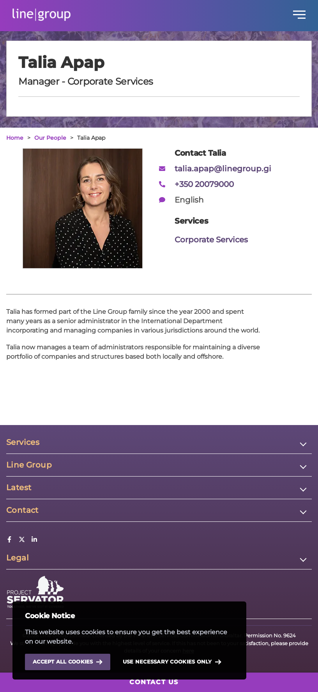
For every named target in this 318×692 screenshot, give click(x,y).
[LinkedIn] (34, 540)
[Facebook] (9, 540)
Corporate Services (211, 239)
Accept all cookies (67, 661)
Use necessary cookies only (172, 662)
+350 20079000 (204, 184)
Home (14, 137)
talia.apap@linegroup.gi (223, 168)
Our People (50, 137)
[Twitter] (22, 540)
